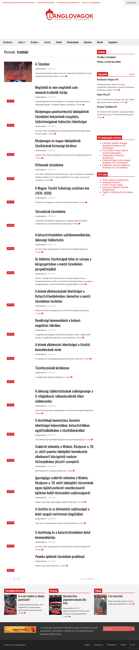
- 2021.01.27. (51, 126)
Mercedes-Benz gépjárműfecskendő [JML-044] (75, 599)
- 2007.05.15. (51, 561)
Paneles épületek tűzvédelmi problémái (59, 556)
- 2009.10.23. (51, 466)
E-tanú (103, 174)
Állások (100, 42)
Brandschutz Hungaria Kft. (108, 79)
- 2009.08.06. (51, 519)
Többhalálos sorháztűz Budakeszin (113, 156)
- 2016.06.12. (51, 330)
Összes (132, 74)
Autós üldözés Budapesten (115, 180)
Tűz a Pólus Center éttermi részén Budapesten (115, 151)
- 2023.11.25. (51, 97)
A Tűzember (42, 63)
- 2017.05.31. (51, 274)
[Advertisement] (89, 32)
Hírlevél (123, 645)
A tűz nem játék (115, 596)
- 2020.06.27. (51, 150)
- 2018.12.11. (51, 244)
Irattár (10, 78)
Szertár (47, 42)
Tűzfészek (8, 42)
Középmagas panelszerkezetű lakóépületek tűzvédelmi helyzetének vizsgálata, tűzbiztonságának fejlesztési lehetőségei (62, 116)
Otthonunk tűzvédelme (49, 164)
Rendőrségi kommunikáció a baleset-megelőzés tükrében (58, 323)
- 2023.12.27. (51, 69)
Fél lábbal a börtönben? (106, 57)
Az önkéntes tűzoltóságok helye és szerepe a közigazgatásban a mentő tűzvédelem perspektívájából (63, 263)
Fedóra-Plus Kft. (103, 94)
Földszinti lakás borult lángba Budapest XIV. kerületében (116, 161)
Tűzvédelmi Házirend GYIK (46, 2)
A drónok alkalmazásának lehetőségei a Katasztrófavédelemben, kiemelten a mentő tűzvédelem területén (62, 296)
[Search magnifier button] (132, 628)
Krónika (35, 42)
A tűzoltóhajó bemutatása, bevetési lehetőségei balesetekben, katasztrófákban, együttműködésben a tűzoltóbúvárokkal (62, 425)
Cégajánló (113, 42)
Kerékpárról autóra (111, 182)
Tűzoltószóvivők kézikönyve (52, 367)
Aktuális (10, 611)
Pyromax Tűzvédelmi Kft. (107, 106)
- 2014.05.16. (51, 354)
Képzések (87, 42)
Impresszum (98, 645)
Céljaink (87, 645)
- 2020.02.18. (51, 169)
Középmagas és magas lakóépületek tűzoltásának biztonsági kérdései (57, 143)
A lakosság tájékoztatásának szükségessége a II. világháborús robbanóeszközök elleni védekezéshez (64, 396)
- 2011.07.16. (51, 435)
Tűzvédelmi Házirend (14, 590)
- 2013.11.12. (51, 372)
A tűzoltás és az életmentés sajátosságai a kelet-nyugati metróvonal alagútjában (62, 511)
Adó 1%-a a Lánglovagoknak (91, 2)
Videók (59, 42)
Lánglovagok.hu (41, 69)
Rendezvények (72, 42)
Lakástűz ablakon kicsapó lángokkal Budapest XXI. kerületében (114, 145)
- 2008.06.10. (51, 542)
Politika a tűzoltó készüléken (109, 61)
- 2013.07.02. (51, 406)
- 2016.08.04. (51, 306)
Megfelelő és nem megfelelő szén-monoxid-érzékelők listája (57, 90)
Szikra (21, 42)
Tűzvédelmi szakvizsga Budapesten (68, 2)
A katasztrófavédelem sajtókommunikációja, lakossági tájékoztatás (63, 237)
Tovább (63, 76)
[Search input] (117, 628)
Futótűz (101, 52)
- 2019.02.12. (51, 216)
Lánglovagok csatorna (110, 137)
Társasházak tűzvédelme (50, 211)
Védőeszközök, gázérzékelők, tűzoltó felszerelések (19, 2)
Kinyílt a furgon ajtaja (112, 185)
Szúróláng (131, 3)
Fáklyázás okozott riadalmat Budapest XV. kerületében (115, 166)
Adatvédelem (112, 645)
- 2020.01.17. (51, 198)
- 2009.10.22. (51, 497)
